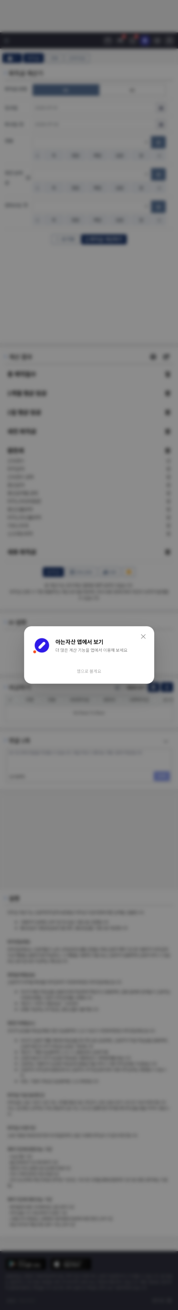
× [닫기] (143, 636)
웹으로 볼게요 (89, 671)
